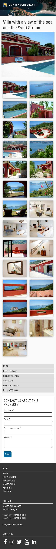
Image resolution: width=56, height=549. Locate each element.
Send (7, 454)
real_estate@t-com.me (12, 524)
